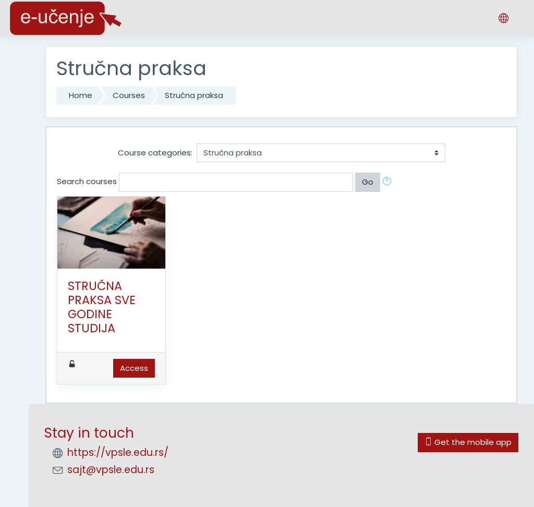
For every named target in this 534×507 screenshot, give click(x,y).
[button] (389, 182)
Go (367, 181)
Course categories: (155, 152)
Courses (129, 95)
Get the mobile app (468, 442)
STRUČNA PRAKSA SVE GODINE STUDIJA (102, 306)
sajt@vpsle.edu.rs (110, 470)
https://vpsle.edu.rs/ (117, 452)
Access (134, 368)
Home (80, 95)
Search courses (87, 181)
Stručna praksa (194, 95)
